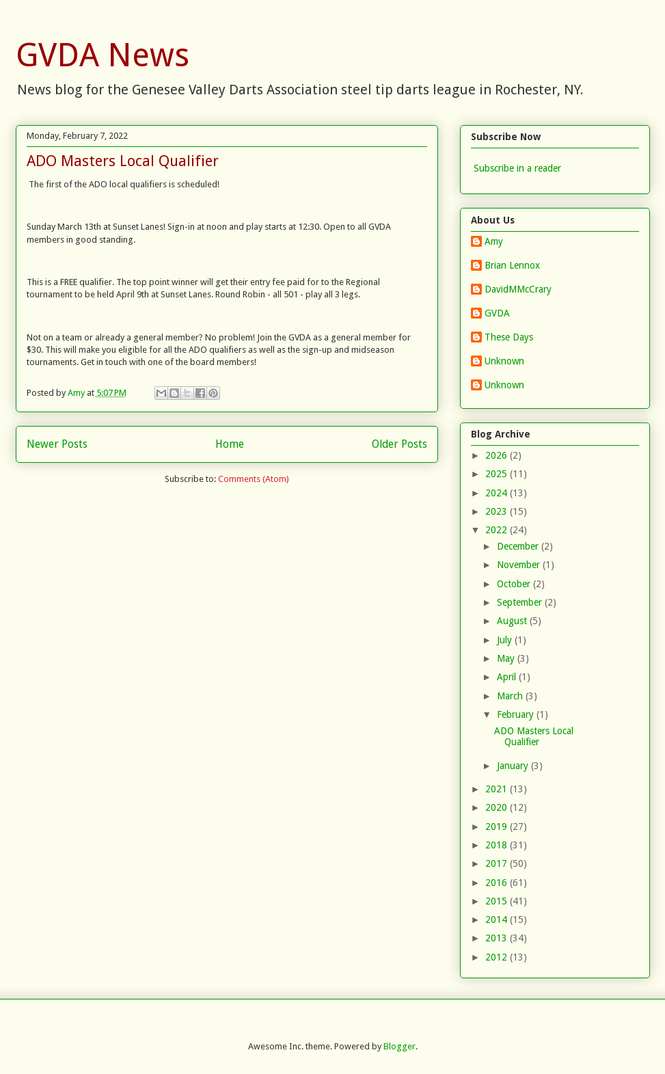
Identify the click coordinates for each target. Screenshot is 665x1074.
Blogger (399, 1046)
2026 (497, 455)
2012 (497, 957)
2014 (497, 919)
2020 (497, 807)
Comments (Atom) (253, 479)
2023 (497, 511)
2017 (497, 863)
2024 (497, 492)
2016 (497, 882)
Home (229, 444)
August (513, 620)
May (507, 658)
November (520, 564)
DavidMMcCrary (518, 289)
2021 (497, 788)
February (517, 714)
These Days (509, 337)
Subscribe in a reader (517, 168)
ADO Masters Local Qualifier (123, 161)
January (514, 765)
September (521, 602)
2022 (497, 529)
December (519, 546)
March (511, 695)
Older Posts (399, 444)
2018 (497, 845)
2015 (497, 901)
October (515, 583)
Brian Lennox (512, 265)
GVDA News (102, 55)
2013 (497, 937)
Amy (494, 241)
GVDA (497, 313)
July (506, 639)
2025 (497, 473)
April (508, 676)
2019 (497, 826)
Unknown (504, 360)
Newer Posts (57, 444)
